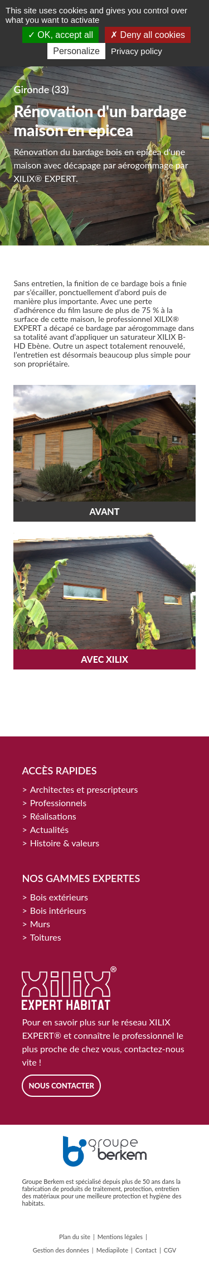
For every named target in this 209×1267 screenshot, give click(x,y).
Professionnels (58, 802)
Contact (146, 1250)
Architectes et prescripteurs (84, 789)
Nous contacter (61, 1085)
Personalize (76, 51)
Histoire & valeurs (65, 842)
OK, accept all (60, 35)
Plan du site (74, 1236)
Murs (40, 923)
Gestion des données (61, 1250)
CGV (170, 1250)
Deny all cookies (147, 35)
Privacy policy (136, 51)
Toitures (45, 937)
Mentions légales (120, 1236)
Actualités (49, 829)
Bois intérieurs (58, 910)
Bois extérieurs (59, 897)
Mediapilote (112, 1250)
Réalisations (53, 816)
